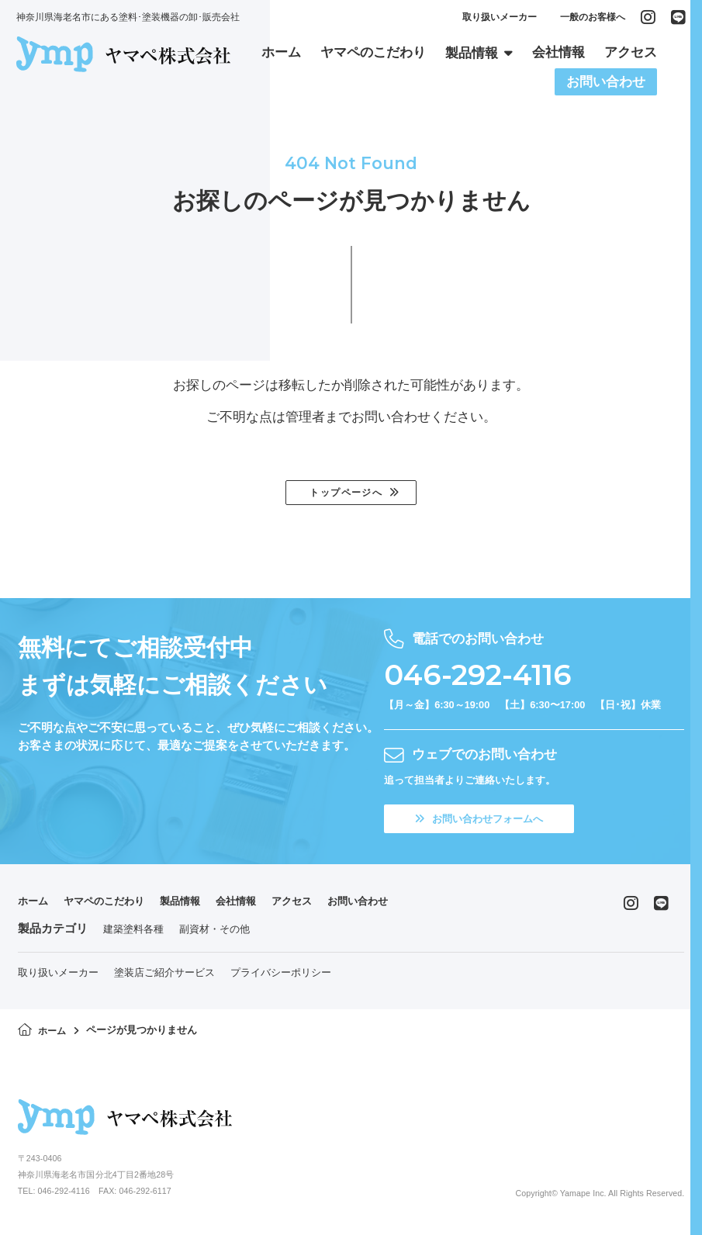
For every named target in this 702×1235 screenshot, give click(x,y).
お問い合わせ (398, 905)
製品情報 (200, 905)
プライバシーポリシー (280, 977)
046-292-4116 (491, 676)
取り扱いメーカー (498, 20)
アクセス (324, 905)
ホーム (35, 905)
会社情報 (262, 905)
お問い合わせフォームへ (488, 822)
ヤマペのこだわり (114, 905)
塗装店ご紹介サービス (164, 977)
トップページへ (345, 494)
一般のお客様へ (591, 20)
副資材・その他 (214, 933)
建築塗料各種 (133, 933)
